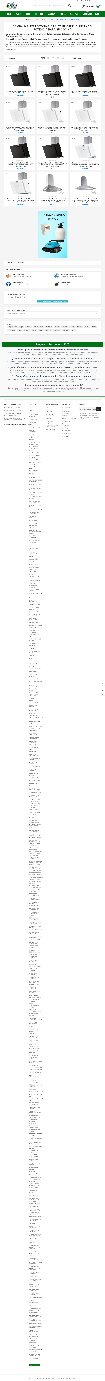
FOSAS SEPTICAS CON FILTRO (35, 922)
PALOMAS (32, 1223)
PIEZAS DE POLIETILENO (33, 1081)
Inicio (31, 407)
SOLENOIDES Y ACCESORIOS (34, 1103)
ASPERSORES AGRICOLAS (33, 1036)
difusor (72, 327)
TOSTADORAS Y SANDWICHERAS (34, 601)
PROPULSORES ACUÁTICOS (34, 1023)
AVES (31, 1193)
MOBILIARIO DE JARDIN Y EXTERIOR (34, 743)
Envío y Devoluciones (50, 408)
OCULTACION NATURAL (33, 705)
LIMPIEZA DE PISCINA (33, 961)
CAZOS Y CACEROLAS (33, 584)
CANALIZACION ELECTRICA (34, 614)
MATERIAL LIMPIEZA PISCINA (35, 1018)
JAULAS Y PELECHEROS (33, 1239)
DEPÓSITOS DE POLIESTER (34, 830)
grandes (28, 327)
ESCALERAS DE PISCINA (34, 969)
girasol (26, 330)
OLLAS (31, 562)
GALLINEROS (33, 1206)
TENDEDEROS (33, 440)
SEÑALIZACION (34, 437)
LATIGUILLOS (33, 663)
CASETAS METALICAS (33, 750)
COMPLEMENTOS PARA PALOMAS (35, 1235)
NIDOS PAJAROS (34, 1251)
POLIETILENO (33, 674)
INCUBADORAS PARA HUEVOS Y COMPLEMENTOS (35, 1210)
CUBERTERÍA (33, 559)
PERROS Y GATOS (35, 1308)
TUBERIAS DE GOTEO (33, 1168)
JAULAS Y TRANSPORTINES (35, 1215)
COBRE (31, 648)
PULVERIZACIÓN (34, 812)
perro (74, 330)
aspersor (66, 330)
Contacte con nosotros (12, 407)
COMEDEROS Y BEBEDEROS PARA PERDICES (35, 1268)
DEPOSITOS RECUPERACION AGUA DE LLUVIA (35, 868)
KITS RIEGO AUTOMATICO (33, 1155)
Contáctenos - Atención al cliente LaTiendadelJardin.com (54, 425)
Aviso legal (49, 411)
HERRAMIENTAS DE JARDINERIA (35, 729)
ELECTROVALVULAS (36, 1092)
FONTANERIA (33, 643)
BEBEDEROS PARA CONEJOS (35, 1346)
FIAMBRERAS (33, 564)
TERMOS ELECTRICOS (33, 677)
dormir (48, 330)
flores (19, 330)
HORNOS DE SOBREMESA (33, 553)
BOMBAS (32, 646)
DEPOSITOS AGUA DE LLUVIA (35, 890)
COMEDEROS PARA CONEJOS (35, 1350)
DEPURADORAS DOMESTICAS (34, 908)
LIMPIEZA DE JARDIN (33, 770)
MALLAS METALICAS (33, 714)
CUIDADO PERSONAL (33, 536)
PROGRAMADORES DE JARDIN (35, 1134)
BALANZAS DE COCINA (34, 517)
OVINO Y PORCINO (35, 1297)
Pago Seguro (50, 421)
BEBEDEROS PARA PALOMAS (35, 1226)
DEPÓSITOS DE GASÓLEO (34, 932)
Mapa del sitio (50, 429)
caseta (34, 330)
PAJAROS (32, 1243)
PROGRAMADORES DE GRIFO (35, 1147)
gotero (41, 330)
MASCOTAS (33, 1190)
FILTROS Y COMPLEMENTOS (35, 898)
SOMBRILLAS (33, 777)
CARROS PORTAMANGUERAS (36, 1112)
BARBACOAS (33, 747)
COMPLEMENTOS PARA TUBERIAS (35, 1178)
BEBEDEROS (33, 1300)
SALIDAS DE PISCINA (33, 973)
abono (94, 327)
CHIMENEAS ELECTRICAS (33, 458)
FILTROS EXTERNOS (36, 877)
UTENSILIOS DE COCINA (34, 577)
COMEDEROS (33, 1303)
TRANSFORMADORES (36, 625)
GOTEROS (32, 1089)
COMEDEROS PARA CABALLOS (35, 1289)
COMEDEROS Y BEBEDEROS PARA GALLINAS (35, 1199)
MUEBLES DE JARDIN (33, 774)
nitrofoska (11, 330)
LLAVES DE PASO (35, 669)
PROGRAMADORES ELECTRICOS (35, 1138)
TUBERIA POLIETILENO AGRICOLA (33, 686)
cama (87, 327)
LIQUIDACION (33, 1358)
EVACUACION (33, 655)
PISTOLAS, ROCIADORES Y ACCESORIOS (34, 1125)
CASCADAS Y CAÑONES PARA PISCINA (34, 1005)
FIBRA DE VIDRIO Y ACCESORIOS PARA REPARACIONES (35, 863)
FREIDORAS (33, 542)
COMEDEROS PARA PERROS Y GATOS (35, 1315)
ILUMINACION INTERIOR (34, 631)
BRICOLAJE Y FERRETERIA (33, 413)
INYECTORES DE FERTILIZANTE (34, 804)
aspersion (57, 330)
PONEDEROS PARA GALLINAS (35, 1219)
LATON (31, 666)
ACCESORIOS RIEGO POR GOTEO (35, 1066)
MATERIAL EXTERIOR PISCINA (35, 965)
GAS (30, 658)
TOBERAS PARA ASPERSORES (34, 1049)
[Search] (69, 5)
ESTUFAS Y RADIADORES (33, 469)
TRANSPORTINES (35, 1323)
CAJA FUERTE (33, 419)
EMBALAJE (33, 422)
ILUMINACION (34, 628)
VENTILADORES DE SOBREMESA (35, 480)
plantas (64, 327)
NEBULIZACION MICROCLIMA (34, 1045)
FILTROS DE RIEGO (35, 1069)
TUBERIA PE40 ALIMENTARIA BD (35, 1186)
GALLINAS (32, 1195)
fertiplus (49, 327)
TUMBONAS (33, 783)
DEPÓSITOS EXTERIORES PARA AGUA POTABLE (35, 851)
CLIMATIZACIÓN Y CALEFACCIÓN (35, 443)
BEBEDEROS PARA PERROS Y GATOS (35, 1311)
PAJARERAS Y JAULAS (34, 1254)
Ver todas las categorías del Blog (52, 301)
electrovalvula (39, 327)
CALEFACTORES (34, 455)
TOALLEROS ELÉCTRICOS (33, 473)
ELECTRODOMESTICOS (37, 509)
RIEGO (31, 1026)
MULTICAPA (33, 671)
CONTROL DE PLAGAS (33, 1294)
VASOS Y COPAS (34, 581)
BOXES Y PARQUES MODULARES (35, 1326)
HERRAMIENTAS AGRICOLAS (34, 796)
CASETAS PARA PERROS (34, 1339)
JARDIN (31, 698)
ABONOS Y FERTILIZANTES (34, 789)
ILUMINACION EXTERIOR (34, 635)
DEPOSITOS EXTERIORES (33, 846)
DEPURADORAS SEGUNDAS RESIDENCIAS (34, 913)
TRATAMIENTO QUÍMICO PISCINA (35, 996)
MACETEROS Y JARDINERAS (34, 738)
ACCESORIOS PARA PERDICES (35, 1263)
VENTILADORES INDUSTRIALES (34, 501)
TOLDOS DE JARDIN (36, 780)
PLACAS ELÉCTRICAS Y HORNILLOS (34, 589)
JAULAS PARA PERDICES (34, 1273)
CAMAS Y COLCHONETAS (34, 1331)
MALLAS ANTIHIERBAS (34, 808)
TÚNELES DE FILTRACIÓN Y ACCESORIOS (34, 943)
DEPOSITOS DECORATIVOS (34, 894)
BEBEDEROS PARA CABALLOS (35, 1285)
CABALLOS (33, 1276)
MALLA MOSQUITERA (33, 431)
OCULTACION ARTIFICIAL (33, 710)
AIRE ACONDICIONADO (35, 451)
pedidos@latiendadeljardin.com (19, 424)
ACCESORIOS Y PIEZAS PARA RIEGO (34, 1057)
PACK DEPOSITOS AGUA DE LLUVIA (35, 873)
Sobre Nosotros (51, 418)
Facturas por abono (69, 418)
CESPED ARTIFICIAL (36, 726)
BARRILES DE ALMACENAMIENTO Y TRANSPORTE (35, 857)
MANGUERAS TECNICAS (33, 1120)
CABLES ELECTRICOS (33, 610)
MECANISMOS (34, 622)
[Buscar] (50, 5)
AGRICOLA (32, 786)
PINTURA (32, 434)
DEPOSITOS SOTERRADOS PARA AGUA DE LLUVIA (36, 836)
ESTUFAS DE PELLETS (33, 465)
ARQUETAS (32, 1053)
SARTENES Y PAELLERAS (33, 570)
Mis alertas (66, 430)
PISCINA (32, 948)
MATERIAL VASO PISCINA (34, 992)
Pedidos (65, 416)
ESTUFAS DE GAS (35, 462)
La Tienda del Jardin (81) (16, 297)
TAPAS (31, 574)
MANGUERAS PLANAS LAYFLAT (35, 1116)
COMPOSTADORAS (35, 792)
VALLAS (31, 1305)
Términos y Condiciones (50, 415)
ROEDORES (33, 1343)
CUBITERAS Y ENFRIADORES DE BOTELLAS (35, 531)
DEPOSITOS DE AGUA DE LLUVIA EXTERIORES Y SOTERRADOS (35, 825)
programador (12, 327)
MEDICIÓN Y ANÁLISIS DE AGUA (35, 1010)
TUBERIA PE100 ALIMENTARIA (34, 1182)
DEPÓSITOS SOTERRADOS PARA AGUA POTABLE (36, 841)
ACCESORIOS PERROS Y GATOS (35, 1320)
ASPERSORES (33, 1029)
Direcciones (66, 421)
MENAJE (32, 556)
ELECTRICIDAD (34, 607)
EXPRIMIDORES (34, 540)
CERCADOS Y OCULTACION (33, 701)
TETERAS (32, 597)
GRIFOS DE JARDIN (35, 1072)
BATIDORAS (33, 520)
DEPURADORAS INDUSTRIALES (34, 918)
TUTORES (32, 817)
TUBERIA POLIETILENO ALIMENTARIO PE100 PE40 (34, 693)
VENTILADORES (34, 477)
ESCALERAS (33, 425)
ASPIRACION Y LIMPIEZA (34, 512)
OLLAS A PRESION (35, 567)
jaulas (57, 327)
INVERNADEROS (34, 766)
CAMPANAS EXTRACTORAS (15, 263)
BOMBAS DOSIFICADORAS (34, 951)
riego (21, 327)
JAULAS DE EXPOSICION (33, 1335)
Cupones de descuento (66, 424)
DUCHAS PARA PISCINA (34, 1000)
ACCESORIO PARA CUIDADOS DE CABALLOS (35, 1280)
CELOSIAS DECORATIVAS (34, 754)
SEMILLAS (32, 815)
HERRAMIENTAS (34, 427)
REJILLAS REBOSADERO (34, 987)
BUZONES (32, 417)
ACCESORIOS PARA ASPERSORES (35, 1062)
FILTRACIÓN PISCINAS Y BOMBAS (33, 956)
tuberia (79, 327)
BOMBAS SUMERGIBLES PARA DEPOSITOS (35, 885)
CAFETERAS (33, 523)
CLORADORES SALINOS (34, 1014)
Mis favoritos (66, 428)
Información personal (66, 408)
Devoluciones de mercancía (67, 412)
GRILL (31, 545)
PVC (30, 661)
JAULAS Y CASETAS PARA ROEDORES (35, 1354)
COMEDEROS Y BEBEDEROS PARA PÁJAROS (35, 1247)
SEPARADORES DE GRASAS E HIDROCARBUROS (35, 938)
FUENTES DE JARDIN (33, 763)
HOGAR (31, 410)
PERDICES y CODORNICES (33, 1258)
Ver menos (34, 1365)
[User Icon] (88, 6)
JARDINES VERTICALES (33, 733)
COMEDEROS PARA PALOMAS (35, 1231)
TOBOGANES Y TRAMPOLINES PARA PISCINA (34, 983)
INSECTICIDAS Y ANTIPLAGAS (34, 800)
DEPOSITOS (33, 820)
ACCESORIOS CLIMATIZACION (34, 447)
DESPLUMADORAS (35, 1204)
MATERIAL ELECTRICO (33, 619)
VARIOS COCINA (34, 604)
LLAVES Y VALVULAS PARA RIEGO (34, 1076)
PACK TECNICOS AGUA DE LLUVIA (35, 880)
